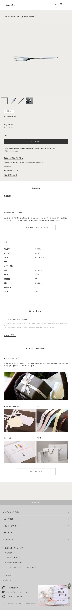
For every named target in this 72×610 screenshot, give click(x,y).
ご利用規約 (8, 553)
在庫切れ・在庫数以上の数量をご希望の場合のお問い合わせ (24, 162)
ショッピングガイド (10, 525)
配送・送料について (10, 166)
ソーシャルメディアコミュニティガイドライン (20, 567)
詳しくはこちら (36, 471)
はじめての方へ (8, 539)
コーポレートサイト (9, 580)
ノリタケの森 (6, 575)
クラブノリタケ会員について (13, 512)
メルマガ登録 (7, 519)
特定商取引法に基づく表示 (14, 562)
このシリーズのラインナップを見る (36, 227)
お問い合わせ (7, 532)
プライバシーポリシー (12, 558)
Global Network (11, 151)
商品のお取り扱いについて (12, 171)
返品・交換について (10, 175)
